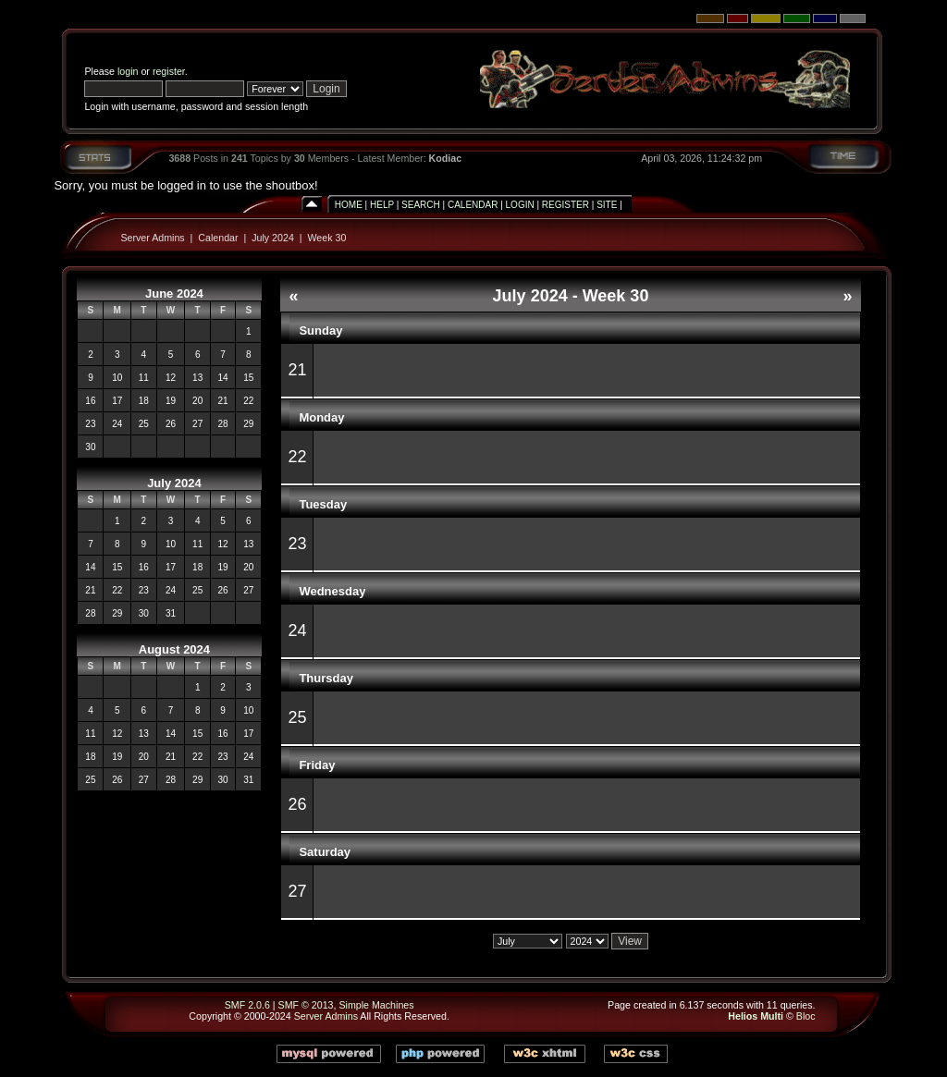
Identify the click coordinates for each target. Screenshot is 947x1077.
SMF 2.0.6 (247, 1004)
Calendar (473, 205)
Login (520, 205)
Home (349, 205)
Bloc (806, 1016)
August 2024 (174, 649)
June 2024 (174, 293)
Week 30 (326, 237)
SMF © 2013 (306, 1004)
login (128, 71)
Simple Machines (375, 1004)
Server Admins (152, 237)
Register (565, 205)
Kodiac (445, 158)
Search (420, 205)
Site (606, 205)
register (169, 71)
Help (382, 205)
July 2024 (273, 237)
